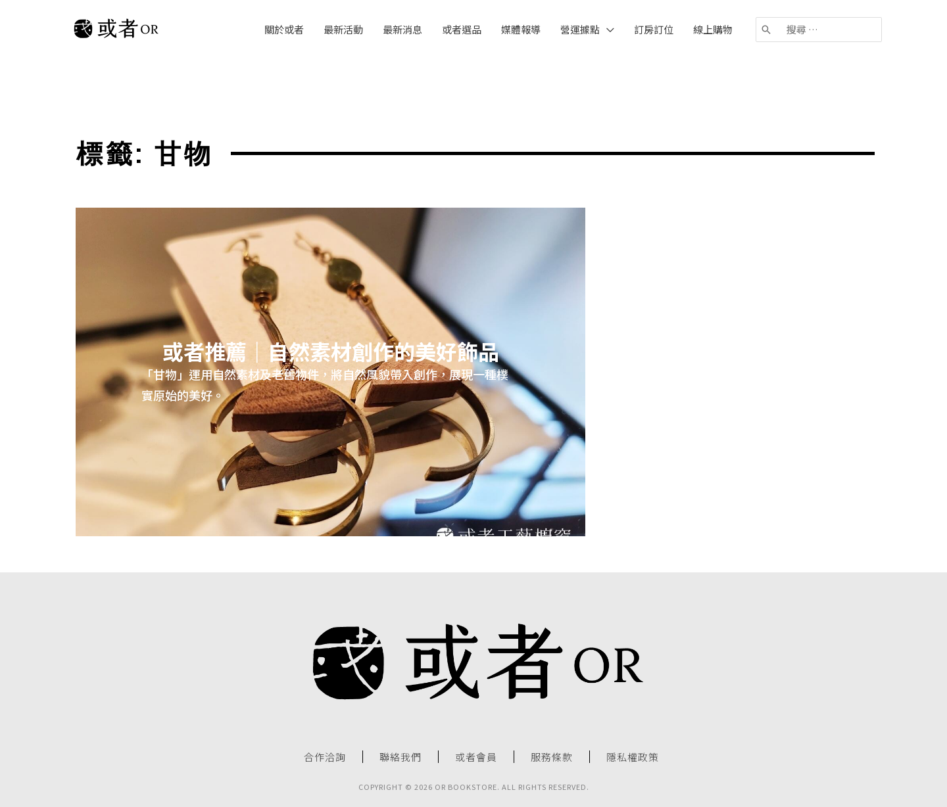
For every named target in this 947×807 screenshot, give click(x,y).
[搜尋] (766, 29)
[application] (607, 30)
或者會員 (476, 757)
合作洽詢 (325, 757)
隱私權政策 (632, 757)
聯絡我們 (400, 757)
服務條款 (552, 757)
